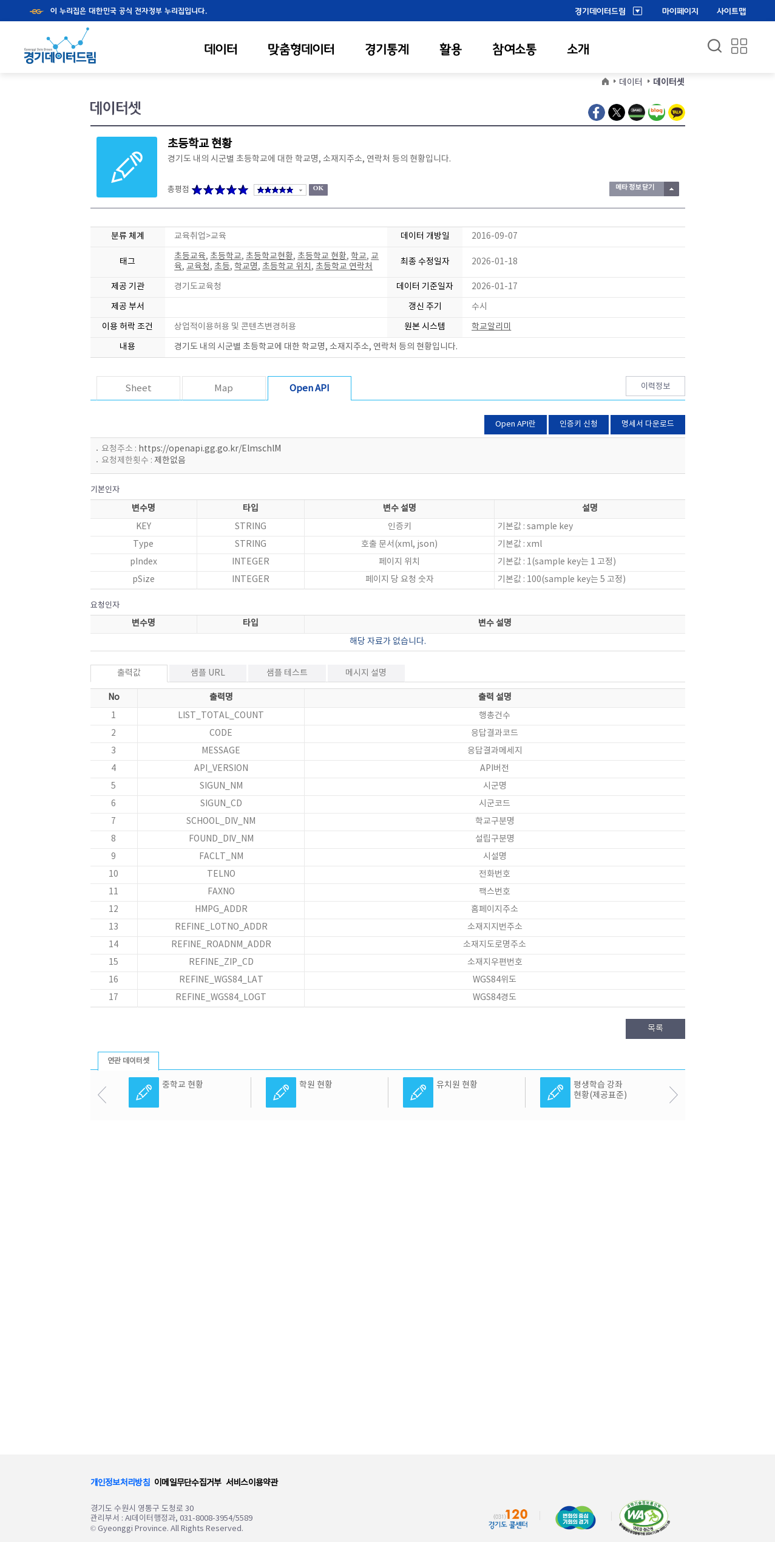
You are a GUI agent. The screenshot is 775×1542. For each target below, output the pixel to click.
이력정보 (655, 386)
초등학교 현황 (322, 256)
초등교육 (190, 256)
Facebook (596, 112)
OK (318, 187)
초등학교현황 (269, 256)
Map (223, 388)
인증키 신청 (579, 424)
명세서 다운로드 (647, 424)
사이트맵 (731, 11)
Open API (309, 388)
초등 (222, 267)
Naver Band (636, 112)
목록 (655, 1028)
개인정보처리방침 (120, 1483)
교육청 (198, 267)
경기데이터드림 (600, 11)
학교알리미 (491, 327)
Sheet (138, 388)
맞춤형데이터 (301, 49)
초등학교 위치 (286, 267)
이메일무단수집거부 (188, 1483)
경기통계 (387, 49)
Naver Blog (656, 112)
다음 (673, 1094)
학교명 (246, 267)
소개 (578, 49)
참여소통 (514, 49)
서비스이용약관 (252, 1483)
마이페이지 (680, 11)
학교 (359, 256)
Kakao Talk (676, 112)
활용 (450, 49)
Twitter (616, 112)
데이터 (220, 49)
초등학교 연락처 (344, 267)
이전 (102, 1094)
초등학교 (226, 256)
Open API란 (515, 424)
